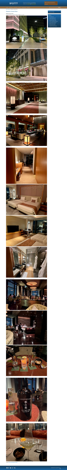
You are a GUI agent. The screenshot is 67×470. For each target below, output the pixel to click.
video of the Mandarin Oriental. (13, 462)
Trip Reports (11, 7)
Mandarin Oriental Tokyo (52, 20)
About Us (28, 7)
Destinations (16, 7)
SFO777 (13, 3)
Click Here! (46, 4)
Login (60, 468)
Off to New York (51, 16)
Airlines (19, 7)
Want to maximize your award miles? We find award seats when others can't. (50, 2)
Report (9, 9)
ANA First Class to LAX (52, 23)
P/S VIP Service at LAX (52, 24)
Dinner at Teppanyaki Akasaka (53, 21)
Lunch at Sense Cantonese (52, 22)
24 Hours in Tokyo (51, 11)
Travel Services (24, 7)
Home (7, 7)
